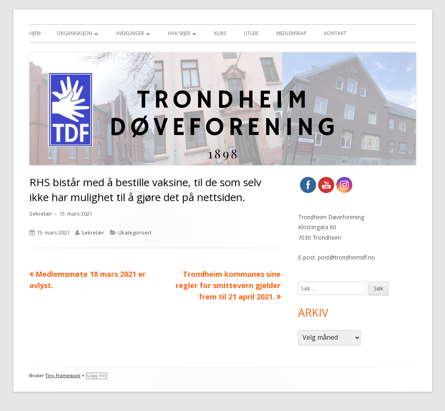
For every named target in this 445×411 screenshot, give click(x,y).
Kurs (220, 33)
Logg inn (96, 375)
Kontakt (335, 33)
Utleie (251, 33)
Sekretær (40, 213)
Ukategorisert (134, 232)
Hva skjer (179, 33)
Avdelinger (130, 33)
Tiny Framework (62, 375)
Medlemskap (291, 33)
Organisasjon (74, 33)
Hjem (35, 33)
